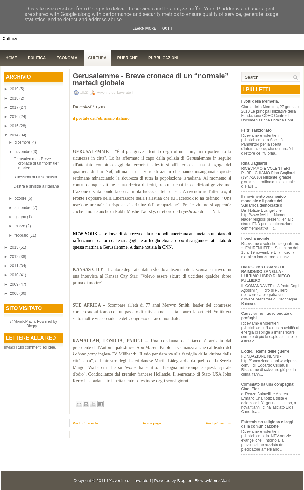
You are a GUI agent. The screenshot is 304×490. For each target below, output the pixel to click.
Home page (152, 423)
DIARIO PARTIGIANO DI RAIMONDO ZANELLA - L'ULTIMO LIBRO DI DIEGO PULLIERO (265, 274)
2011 (14, 266)
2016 (14, 116)
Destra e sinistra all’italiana (36, 186)
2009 (14, 284)
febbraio (21, 235)
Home (11, 58)
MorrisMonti (220, 480)
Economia (67, 58)
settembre (23, 207)
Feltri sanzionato (256, 130)
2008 (14, 293)
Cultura (97, 58)
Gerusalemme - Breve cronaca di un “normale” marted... (36, 163)
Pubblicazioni (163, 58)
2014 (14, 135)
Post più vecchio (218, 423)
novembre (23, 151)
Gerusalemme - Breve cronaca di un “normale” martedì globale (151, 79)
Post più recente (85, 423)
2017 (14, 107)
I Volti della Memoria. (260, 101)
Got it (168, 28)
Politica (37, 58)
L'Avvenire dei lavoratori (129, 480)
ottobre (20, 198)
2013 (14, 247)
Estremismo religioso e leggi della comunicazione (267, 424)
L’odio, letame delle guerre (265, 351)
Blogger (32, 326)
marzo (20, 226)
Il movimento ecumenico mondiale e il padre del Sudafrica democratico (263, 201)
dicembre (22, 142)
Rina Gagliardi (254, 163)
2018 (14, 98)
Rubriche (127, 58)
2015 (14, 126)
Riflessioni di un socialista (35, 177)
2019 (14, 89)
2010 (14, 275)
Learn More (144, 28)
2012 (14, 256)
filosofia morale (255, 238)
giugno (20, 217)
